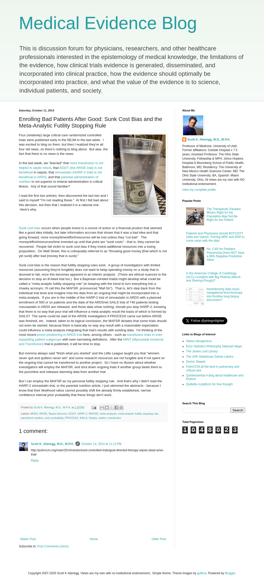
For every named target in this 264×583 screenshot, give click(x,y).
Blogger (230, 573)
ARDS (34, 413)
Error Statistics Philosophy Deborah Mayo (214, 346)
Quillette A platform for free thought (209, 384)
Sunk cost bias (29, 228)
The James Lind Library (201, 351)
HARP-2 (82, 413)
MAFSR (93, 413)
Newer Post (28, 539)
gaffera (201, 573)
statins (102, 417)
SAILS (83, 417)
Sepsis (93, 417)
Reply (35, 460)
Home (94, 539)
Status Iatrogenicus (199, 341)
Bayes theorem (58, 413)
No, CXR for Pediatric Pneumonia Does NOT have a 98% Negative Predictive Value (225, 254)
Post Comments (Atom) (53, 546)
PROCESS (71, 417)
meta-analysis (108, 413)
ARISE (43, 413)
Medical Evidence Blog (108, 23)
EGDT (72, 413)
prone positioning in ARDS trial (59, 335)
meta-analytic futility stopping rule (138, 413)
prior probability (54, 417)
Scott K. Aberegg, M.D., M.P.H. (52, 444)
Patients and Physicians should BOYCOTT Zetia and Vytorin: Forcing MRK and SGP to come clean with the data (215, 237)
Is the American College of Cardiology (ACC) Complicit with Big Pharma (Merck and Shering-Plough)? (213, 277)
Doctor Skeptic (196, 361)
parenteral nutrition (32, 417)
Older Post (159, 539)
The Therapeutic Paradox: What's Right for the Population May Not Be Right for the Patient (224, 214)
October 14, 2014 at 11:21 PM (101, 444)
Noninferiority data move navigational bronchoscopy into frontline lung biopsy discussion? (224, 294)
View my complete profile (199, 189)
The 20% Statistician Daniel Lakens (210, 356)
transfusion (114, 417)
